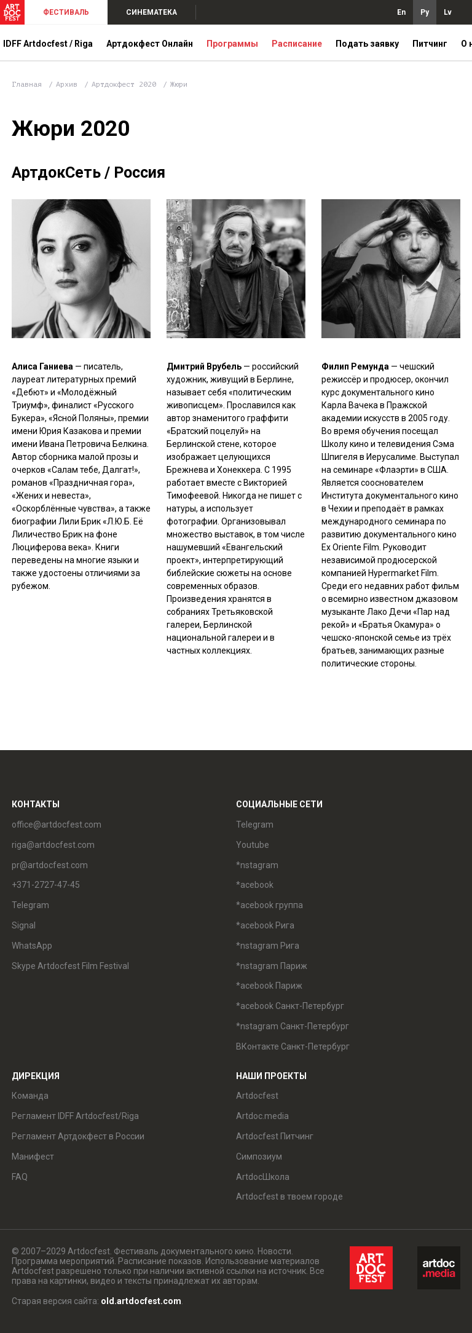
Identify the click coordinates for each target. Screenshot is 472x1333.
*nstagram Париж (271, 966)
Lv (448, 12)
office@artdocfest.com (56, 824)
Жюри (178, 84)
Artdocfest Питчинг (274, 1136)
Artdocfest (257, 1096)
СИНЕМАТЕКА (151, 12)
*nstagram (257, 865)
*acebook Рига (265, 925)
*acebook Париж (269, 986)
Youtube (252, 845)
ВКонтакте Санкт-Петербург (293, 1046)
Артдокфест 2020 (126, 84)
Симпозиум (259, 1156)
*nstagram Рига (267, 946)
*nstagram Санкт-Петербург (292, 1026)
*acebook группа (269, 905)
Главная (27, 84)
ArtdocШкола (262, 1177)
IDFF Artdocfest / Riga (48, 44)
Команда (30, 1096)
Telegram (30, 905)
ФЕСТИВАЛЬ (66, 12)
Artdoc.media (262, 1116)
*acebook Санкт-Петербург (290, 1006)
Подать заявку (367, 44)
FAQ (20, 1177)
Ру (424, 12)
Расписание (297, 44)
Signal (24, 925)
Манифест (33, 1156)
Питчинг (429, 44)
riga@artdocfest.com (53, 845)
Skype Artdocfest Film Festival (70, 966)
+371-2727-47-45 (46, 885)
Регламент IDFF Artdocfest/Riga (75, 1116)
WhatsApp (32, 946)
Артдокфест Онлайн (149, 44)
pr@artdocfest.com (50, 865)
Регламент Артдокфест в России (78, 1136)
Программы (232, 44)
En (401, 12)
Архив (66, 84)
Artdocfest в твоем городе (289, 1196)
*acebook (254, 885)
